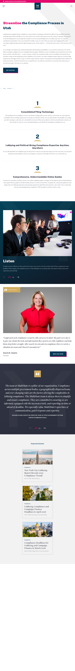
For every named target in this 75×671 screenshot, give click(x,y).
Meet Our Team (58, 354)
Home (4, 88)
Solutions (9, 88)
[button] (18, 277)
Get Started (10, 70)
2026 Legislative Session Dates (15, 1)
